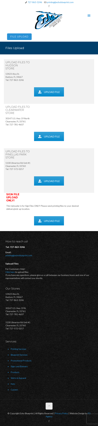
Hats (13, 384)
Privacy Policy (61, 413)
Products (15, 372)
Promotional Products (21, 360)
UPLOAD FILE (49, 91)
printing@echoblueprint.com (60, 2)
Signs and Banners (19, 366)
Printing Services (18, 349)
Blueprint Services (19, 355)
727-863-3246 (35, 2)
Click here (10, 272)
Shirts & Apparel (18, 378)
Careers (14, 389)
